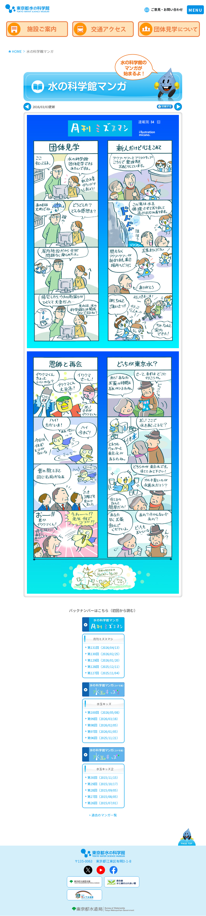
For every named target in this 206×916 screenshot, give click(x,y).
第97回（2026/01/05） (103, 731)
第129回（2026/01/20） (104, 660)
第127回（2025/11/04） (104, 673)
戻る (178, 106)
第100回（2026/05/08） (104, 712)
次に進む (27, 106)
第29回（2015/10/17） (103, 784)
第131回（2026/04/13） (104, 647)
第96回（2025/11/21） (103, 738)
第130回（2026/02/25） (104, 654)
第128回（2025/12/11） (104, 666)
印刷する (165, 107)
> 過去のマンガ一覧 (103, 815)
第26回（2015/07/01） (103, 803)
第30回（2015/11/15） (103, 777)
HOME (17, 51)
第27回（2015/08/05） (103, 796)
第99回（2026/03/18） (103, 718)
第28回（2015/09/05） (103, 790)
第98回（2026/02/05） (103, 725)
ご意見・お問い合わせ (166, 9)
